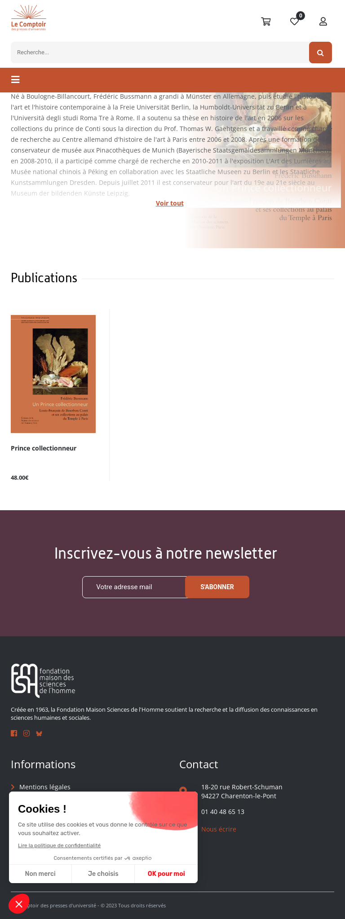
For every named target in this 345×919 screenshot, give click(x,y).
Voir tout (170, 203)
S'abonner (217, 587)
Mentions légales (45, 787)
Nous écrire (218, 829)
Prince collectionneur (43, 448)
